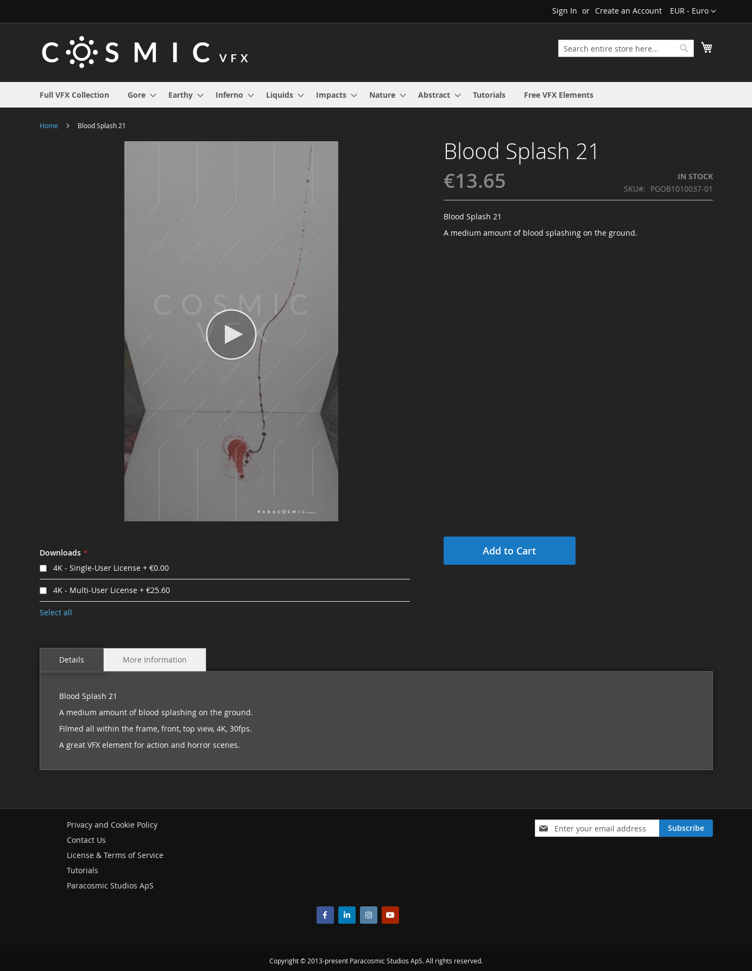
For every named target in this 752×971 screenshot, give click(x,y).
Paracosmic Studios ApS (110, 885)
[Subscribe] (686, 828)
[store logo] (145, 51)
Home (49, 125)
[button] (693, 11)
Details (71, 659)
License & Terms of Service (115, 855)
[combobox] (626, 48)
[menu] (376, 95)
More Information (155, 659)
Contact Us (86, 840)
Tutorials (82, 870)
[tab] (72, 660)
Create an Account (628, 10)
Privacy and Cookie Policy (112, 824)
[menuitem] (74, 95)
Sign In (564, 10)
